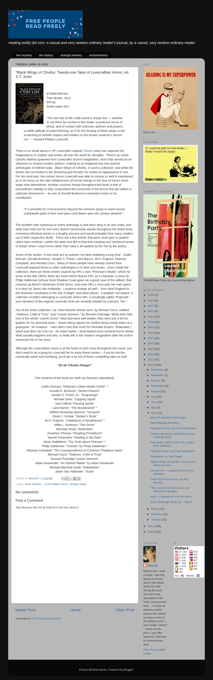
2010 (151, 531)
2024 (151, 300)
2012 (151, 365)
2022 (151, 311)
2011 (151, 526)
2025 (151, 295)
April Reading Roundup (164, 422)
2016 (151, 343)
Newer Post (25, 610)
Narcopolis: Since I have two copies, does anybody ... (172, 444)
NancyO (152, 565)
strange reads (77, 484)
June (154, 402)
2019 (151, 327)
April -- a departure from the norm (170, 496)
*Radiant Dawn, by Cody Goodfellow (172, 451)
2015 (151, 349)
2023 (151, 305)
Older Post (125, 610)
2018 (151, 332)
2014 (151, 354)
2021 (151, 316)
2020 (151, 322)
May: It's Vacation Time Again (168, 417)
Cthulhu (88, 150)
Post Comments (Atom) (46, 618)
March (155, 508)
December (157, 369)
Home (75, 610)
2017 (151, 338)
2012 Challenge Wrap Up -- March (171, 502)
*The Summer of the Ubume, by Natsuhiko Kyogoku (169, 489)
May (154, 407)
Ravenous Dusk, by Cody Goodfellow (173, 428)
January (156, 519)
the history (46, 55)
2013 (151, 359)
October (156, 380)
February (157, 514)
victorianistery (98, 55)
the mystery (24, 55)
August (155, 391)
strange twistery (71, 55)
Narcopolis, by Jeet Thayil (166, 456)
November (157, 375)
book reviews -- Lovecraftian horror (46, 484)
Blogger (128, 669)
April (154, 412)
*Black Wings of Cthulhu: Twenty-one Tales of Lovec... (173, 463)
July (154, 396)
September (158, 385)
